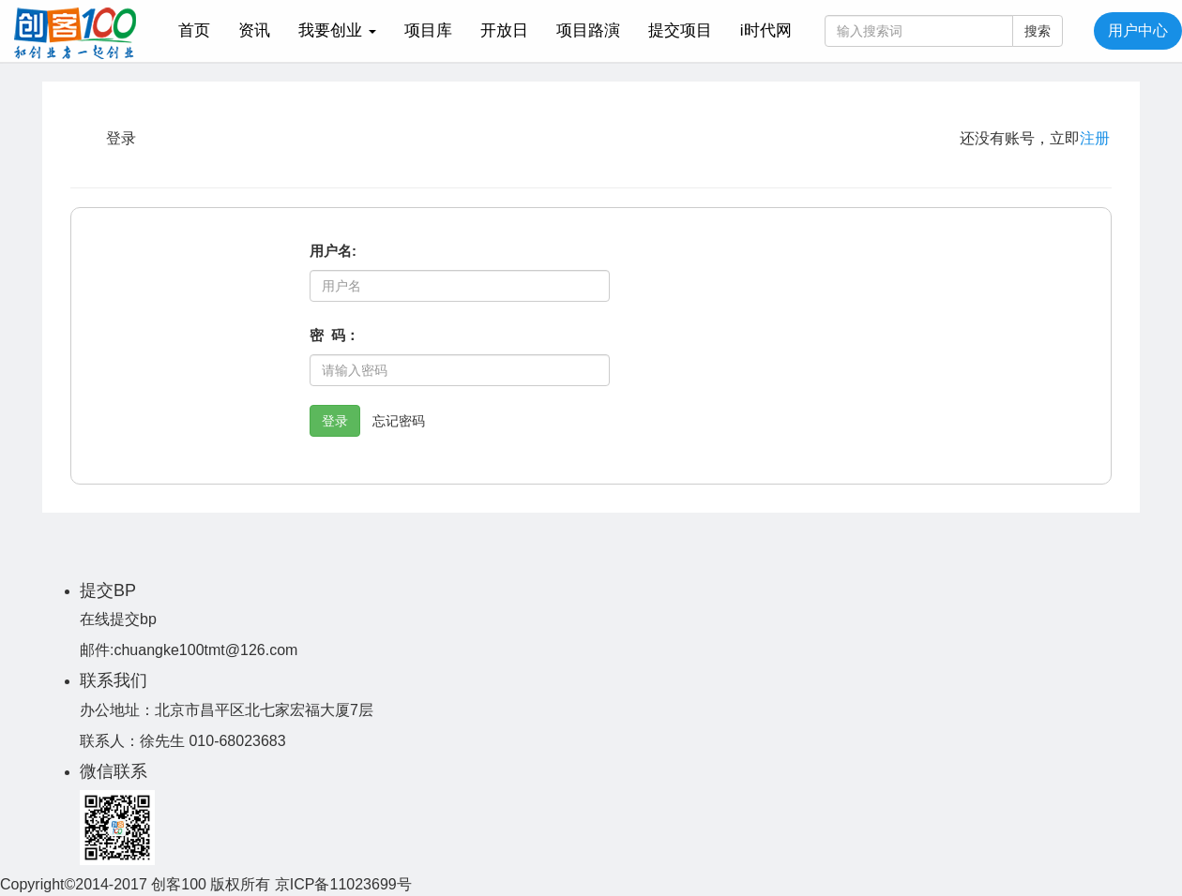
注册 (1095, 138)
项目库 (428, 30)
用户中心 (1138, 30)
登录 (335, 420)
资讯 (254, 30)
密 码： (334, 335)
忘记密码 (398, 420)
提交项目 (680, 30)
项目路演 (588, 30)
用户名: (333, 251)
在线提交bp (118, 619)
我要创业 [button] (337, 30)
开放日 (504, 30)
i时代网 (766, 30)
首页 (201, 30)
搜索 (1037, 30)
